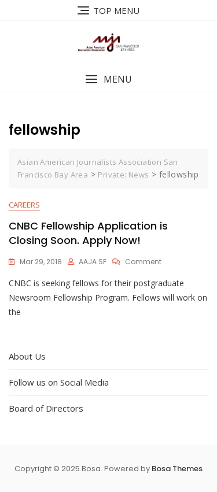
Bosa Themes (177, 468)
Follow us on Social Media (59, 382)
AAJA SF (92, 262)
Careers (24, 204)
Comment (143, 261)
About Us (27, 356)
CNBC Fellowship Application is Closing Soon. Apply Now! (88, 233)
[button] (108, 79)
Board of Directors (46, 408)
